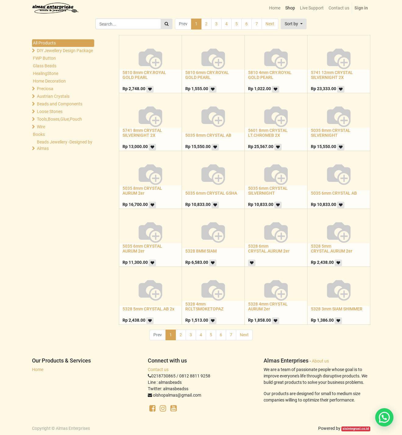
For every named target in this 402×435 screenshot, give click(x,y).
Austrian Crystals (53, 96)
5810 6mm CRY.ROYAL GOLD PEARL (207, 75)
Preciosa (45, 88)
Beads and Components (59, 103)
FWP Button (44, 58)
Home (37, 369)
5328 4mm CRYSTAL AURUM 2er (268, 307)
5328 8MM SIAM (201, 251)
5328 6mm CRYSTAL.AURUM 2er (269, 249)
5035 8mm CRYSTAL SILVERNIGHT (330, 133)
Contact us (158, 369)
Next (269, 23)
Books (39, 134)
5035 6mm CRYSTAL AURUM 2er (142, 249)
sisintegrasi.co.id (356, 429)
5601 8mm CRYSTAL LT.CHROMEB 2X (268, 133)
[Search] (167, 24)
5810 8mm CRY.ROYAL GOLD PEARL (144, 75)
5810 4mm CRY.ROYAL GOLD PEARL (270, 75)
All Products (44, 43)
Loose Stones (49, 111)
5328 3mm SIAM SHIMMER (336, 308)
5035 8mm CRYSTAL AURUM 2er (142, 191)
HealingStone (45, 73)
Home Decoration (49, 81)
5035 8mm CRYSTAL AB (208, 135)
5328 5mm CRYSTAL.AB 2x (148, 308)
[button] (294, 24)
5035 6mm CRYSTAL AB (334, 193)
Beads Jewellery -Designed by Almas (64, 145)
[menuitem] (275, 8)
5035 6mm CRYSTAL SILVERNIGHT (268, 191)
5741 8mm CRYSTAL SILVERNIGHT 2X (142, 133)
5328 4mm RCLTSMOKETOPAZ (204, 307)
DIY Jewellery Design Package (65, 50)
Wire (41, 126)
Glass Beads (44, 65)
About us (320, 361)
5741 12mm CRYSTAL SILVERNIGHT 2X (332, 75)
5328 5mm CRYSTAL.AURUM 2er (331, 249)
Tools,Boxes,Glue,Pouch (59, 119)
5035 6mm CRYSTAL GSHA (211, 193)
